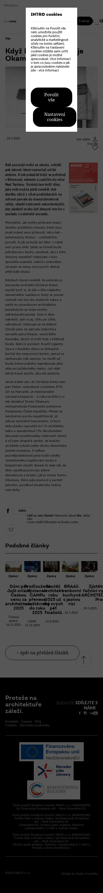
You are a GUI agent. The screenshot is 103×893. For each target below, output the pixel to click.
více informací (48, 70)
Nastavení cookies (54, 117)
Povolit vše (51, 97)
